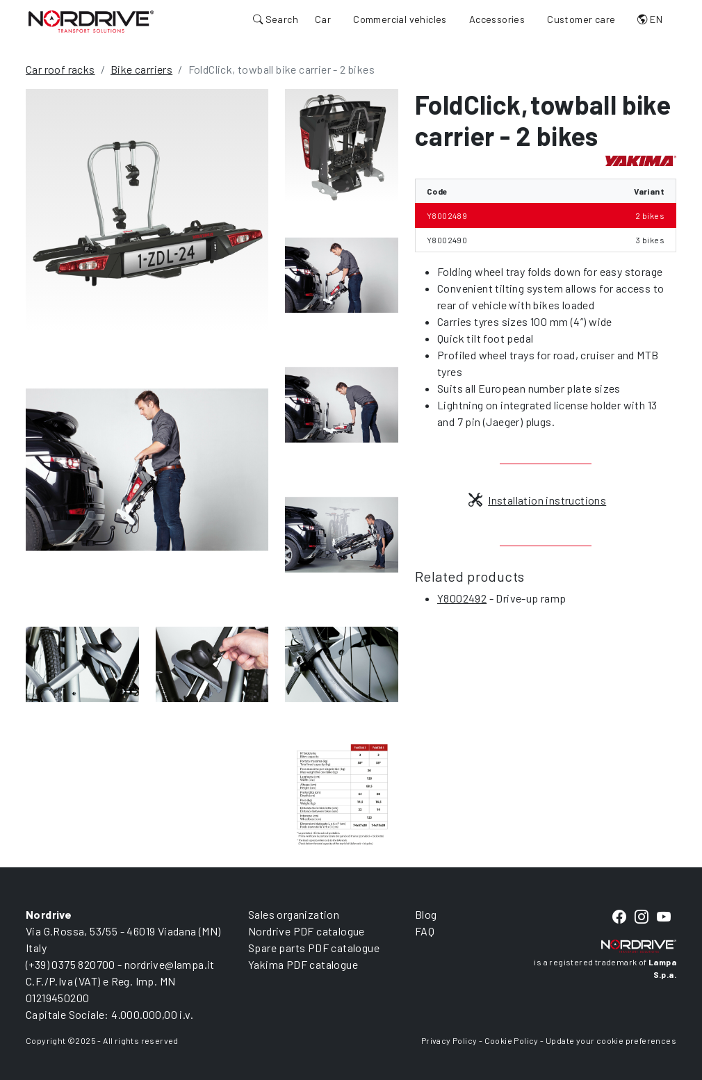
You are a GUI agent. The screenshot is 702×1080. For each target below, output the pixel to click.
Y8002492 (462, 598)
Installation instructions (537, 500)
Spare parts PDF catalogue (313, 947)
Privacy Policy (449, 1040)
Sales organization (293, 914)
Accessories (497, 19)
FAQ (424, 931)
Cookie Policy (511, 1040)
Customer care (581, 19)
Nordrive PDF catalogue (306, 931)
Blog (426, 914)
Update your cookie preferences (611, 1040)
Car (323, 19)
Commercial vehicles (400, 19)
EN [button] (649, 19)
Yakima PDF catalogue (303, 964)
